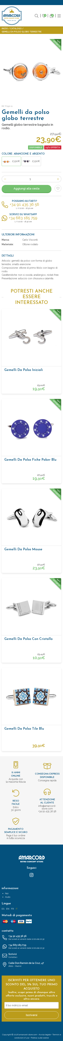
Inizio (5, 28)
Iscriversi (31, 1015)
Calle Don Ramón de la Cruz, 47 (31, 965)
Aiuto (7, 897)
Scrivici (31, 956)
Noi (6, 893)
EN (7, 909)
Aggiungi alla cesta (26, 188)
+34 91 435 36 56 (31, 938)
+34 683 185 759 (31, 947)
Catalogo (16, 28)
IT (16, 909)
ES (3, 909)
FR (12, 909)
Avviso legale (45, 1034)
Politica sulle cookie (40, 1038)
